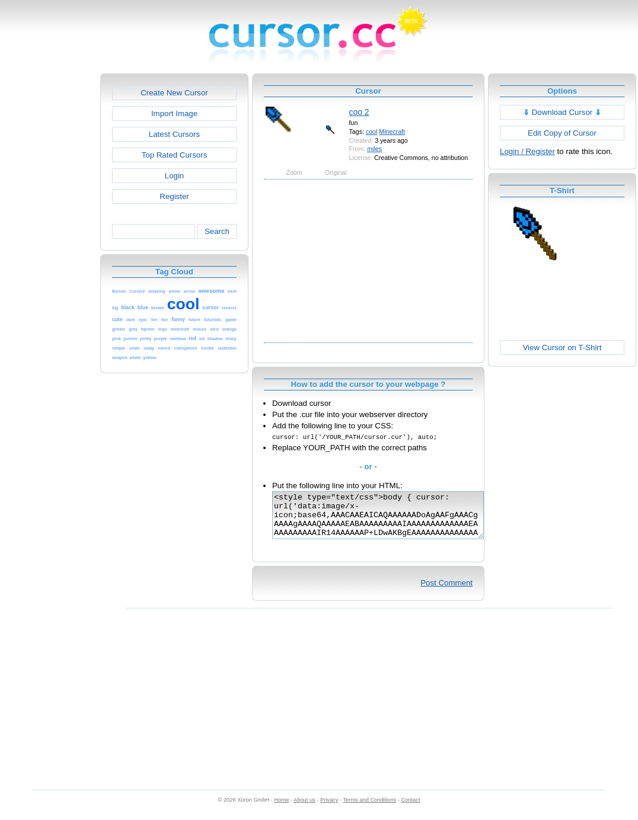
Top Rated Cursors (175, 154)
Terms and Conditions (369, 809)
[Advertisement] (49, 251)
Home (282, 809)
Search (217, 231)
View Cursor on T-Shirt (562, 347)
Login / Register (527, 151)
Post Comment (446, 591)
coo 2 (359, 112)
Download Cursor (562, 112)
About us (304, 809)
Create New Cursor (174, 92)
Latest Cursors (174, 134)
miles (374, 148)
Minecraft (392, 131)
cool (371, 131)
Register (174, 196)
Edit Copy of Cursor (562, 133)
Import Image (174, 113)
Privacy (329, 809)
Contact (410, 809)
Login (174, 175)
